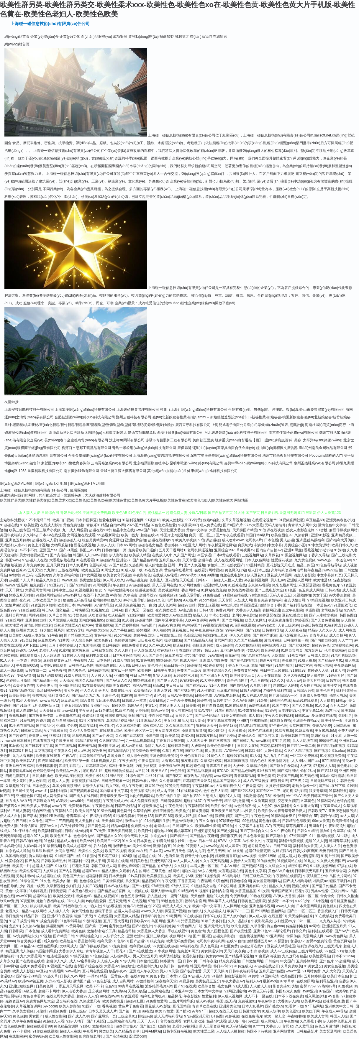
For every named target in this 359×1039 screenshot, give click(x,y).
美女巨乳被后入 (176, 721)
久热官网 (301, 535)
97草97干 (199, 1011)
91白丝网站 (14, 620)
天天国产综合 (152, 655)
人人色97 (264, 806)
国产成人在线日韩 (83, 796)
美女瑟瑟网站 (330, 1031)
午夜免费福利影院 (209, 630)
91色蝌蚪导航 (70, 921)
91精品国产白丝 (67, 856)
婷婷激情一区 (170, 961)
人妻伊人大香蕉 (242, 861)
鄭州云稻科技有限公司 (133, 417)
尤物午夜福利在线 (277, 690)
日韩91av (302, 716)
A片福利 (342, 836)
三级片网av (340, 891)
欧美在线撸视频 (240, 590)
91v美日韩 (27, 640)
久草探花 (272, 555)
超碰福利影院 (96, 876)
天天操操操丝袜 (300, 916)
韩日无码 (211, 650)
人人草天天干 (196, 741)
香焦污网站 (323, 665)
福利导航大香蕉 (305, 846)
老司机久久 (247, 736)
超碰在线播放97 (160, 540)
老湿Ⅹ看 (187, 736)
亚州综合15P (224, 550)
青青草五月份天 (218, 766)
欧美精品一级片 (68, 771)
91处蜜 (262, 700)
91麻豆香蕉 (304, 731)
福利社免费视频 (291, 841)
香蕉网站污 (190, 590)
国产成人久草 (78, 1016)
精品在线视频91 (106, 896)
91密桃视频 (87, 746)
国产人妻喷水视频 (323, 615)
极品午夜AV (118, 971)
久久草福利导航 (128, 726)
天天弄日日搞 (49, 710)
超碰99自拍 (42, 896)
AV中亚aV (294, 796)
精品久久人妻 (279, 886)
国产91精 (252, 630)
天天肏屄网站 (112, 821)
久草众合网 (57, 615)
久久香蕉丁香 (310, 1021)
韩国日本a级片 (257, 535)
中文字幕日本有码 (221, 721)
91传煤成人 (243, 966)
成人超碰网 (224, 645)
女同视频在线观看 (81, 535)
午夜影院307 (188, 525)
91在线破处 (324, 916)
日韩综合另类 (303, 690)
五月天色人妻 (169, 560)
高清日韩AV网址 (49, 690)
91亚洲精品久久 (149, 721)
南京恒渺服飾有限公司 (81, 471)
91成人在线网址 (76, 675)
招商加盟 (167, 36)
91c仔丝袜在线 (24, 831)
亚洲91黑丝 (293, 550)
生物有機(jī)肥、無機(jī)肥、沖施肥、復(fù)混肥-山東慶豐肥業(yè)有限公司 (286, 409)
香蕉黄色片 (331, 585)
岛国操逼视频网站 (66, 786)
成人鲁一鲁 (237, 1021)
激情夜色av (122, 846)
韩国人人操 (339, 1016)
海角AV (129, 906)
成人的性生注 (155, 565)
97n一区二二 (308, 921)
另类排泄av (25, 876)
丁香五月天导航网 (69, 986)
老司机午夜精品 (309, 570)
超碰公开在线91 (252, 946)
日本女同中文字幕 (208, 991)
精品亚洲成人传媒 (19, 951)
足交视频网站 (98, 991)
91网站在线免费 (213, 590)
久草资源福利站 (65, 575)
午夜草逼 (86, 710)
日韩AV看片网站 (145, 781)
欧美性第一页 (331, 721)
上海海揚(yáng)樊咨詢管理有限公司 (161, 455)
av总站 (14, 575)
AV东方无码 (207, 871)
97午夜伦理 (278, 726)
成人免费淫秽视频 (144, 801)
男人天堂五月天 (145, 956)
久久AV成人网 (160, 645)
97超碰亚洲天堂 (196, 1016)
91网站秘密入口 (88, 936)
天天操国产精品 (244, 530)
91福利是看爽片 (283, 816)
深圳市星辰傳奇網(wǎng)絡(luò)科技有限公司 (225, 455)
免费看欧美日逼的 (142, 550)
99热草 (214, 620)
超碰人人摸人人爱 (228, 580)
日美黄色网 (44, 986)
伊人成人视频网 (230, 996)
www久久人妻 (152, 911)
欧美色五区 (90, 570)
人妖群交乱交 (113, 936)
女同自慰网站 (65, 851)
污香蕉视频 (190, 921)
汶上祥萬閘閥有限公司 (127, 440)
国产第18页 (164, 816)
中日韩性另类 (22, 791)
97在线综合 (331, 761)
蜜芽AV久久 (49, 826)
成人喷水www (233, 540)
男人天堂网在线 (164, 585)
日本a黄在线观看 (226, 555)
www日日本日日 (18, 741)
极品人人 (200, 615)
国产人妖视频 (194, 565)
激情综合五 (162, 846)
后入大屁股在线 (304, 741)
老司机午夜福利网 (210, 941)
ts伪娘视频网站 (142, 796)
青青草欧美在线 (204, 1006)
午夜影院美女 (261, 921)
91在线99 (298, 670)
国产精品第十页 (44, 680)
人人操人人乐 (330, 846)
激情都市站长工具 (101, 931)
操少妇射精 (173, 640)
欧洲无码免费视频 (180, 941)
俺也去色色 (77, 670)
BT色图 (290, 590)
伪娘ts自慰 (211, 520)
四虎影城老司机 (50, 761)
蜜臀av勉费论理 (318, 941)
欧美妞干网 (311, 1011)
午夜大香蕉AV (233, 981)
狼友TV (100, 590)
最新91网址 (267, 856)
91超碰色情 (105, 560)
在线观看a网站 (111, 731)
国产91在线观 (185, 986)
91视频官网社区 (291, 520)
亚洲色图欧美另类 (164, 756)
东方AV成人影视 (58, 981)
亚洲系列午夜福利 (19, 766)
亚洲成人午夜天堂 (143, 971)
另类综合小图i (295, 545)
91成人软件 (271, 1011)
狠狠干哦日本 (340, 881)
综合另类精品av (94, 540)
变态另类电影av (160, 716)
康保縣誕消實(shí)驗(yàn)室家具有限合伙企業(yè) (216, 448)
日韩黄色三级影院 (252, 901)
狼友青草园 (318, 791)
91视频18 (152, 520)
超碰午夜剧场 (144, 635)
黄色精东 (330, 906)
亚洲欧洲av (136, 936)
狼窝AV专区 (203, 710)
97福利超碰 (189, 680)
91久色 (45, 881)
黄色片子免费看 (130, 1006)
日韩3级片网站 (20, 751)
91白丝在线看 (29, 610)
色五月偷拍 (259, 680)
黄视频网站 (104, 625)
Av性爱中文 (251, 841)
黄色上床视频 (38, 545)
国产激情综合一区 (283, 695)
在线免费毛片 (252, 1016)
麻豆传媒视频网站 (343, 530)
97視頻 (45, 936)
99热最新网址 (108, 535)
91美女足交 (313, 966)
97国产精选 (118, 565)
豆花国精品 (181, 1006)
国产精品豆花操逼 (201, 771)
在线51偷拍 (236, 941)
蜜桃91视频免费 (207, 876)
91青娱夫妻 (346, 951)
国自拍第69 (192, 796)
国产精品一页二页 (301, 746)
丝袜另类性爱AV (67, 625)
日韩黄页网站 (31, 731)
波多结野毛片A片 (158, 986)
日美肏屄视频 (113, 881)
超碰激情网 (144, 620)
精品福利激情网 (236, 801)
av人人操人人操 (185, 861)
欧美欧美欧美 (19, 695)
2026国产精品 (138, 525)
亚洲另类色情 (229, 1006)
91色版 (49, 841)
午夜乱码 (270, 841)
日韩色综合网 (240, 881)
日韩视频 (93, 801)
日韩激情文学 (249, 1011)
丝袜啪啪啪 (259, 721)
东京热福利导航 (272, 746)
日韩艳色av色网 (81, 665)
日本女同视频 (90, 575)
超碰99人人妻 (316, 841)
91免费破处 (211, 595)
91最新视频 (52, 846)
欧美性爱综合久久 (217, 670)
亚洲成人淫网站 (299, 580)
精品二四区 (305, 565)
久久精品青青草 (127, 1031)
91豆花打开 (58, 585)
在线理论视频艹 (264, 520)
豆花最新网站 (96, 766)
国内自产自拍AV (269, 550)
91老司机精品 (225, 710)
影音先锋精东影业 (170, 841)
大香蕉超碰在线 (230, 871)
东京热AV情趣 (33, 926)
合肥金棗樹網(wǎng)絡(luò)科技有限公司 (100, 455)
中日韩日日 (174, 685)
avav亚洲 (309, 991)
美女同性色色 (82, 911)
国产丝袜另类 (299, 645)
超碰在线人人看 (44, 540)
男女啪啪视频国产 (33, 555)
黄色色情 (198, 931)
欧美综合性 (206, 986)
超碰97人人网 (229, 796)
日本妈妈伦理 (10, 846)
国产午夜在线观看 (230, 535)
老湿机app (43, 575)
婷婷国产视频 (287, 776)
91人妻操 (197, 721)
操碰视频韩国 (145, 590)
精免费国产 (38, 585)
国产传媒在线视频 (93, 946)
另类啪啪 (142, 710)
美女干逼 (320, 595)
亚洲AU (173, 921)
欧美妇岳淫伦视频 (69, 776)
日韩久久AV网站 (73, 976)
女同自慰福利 (10, 996)
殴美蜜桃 (193, 705)
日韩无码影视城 (49, 675)
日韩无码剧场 (250, 690)
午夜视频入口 (84, 660)
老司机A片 (253, 540)
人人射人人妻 (260, 986)
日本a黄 (155, 851)
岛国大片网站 (340, 876)
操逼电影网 (154, 736)
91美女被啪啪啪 (234, 716)
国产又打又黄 (268, 736)
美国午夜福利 (10, 535)
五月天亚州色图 (271, 971)
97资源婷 (27, 901)
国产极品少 (45, 726)
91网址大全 (110, 570)
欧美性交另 (332, 685)
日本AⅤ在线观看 (52, 535)
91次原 (335, 736)
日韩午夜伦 (208, 961)
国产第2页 (173, 776)
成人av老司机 (132, 746)
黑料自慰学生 (16, 615)
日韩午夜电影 (164, 670)
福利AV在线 (141, 685)
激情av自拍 (134, 821)
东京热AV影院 (259, 585)
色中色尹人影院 (216, 791)
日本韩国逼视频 (236, 761)
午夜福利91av (203, 786)
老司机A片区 (93, 771)
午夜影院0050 (27, 665)
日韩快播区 (80, 610)
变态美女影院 (288, 801)
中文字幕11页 (312, 710)
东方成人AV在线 (18, 801)
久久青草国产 (170, 781)
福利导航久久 (58, 695)
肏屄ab (287, 1026)
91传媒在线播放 (250, 710)
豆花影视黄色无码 (293, 635)
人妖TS (305, 766)
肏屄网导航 (223, 640)
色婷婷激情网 (125, 640)
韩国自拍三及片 (215, 635)
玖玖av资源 (9, 901)
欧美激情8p (143, 690)
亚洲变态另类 (204, 831)
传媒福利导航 (92, 716)
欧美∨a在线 (137, 851)
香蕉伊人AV (38, 736)
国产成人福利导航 (297, 881)
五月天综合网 (335, 871)
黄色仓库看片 (33, 996)
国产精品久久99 (109, 836)
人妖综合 (198, 746)
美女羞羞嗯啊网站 (267, 881)
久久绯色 (36, 821)
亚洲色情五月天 (192, 756)
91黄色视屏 (145, 660)
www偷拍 (100, 555)
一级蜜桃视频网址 (250, 936)
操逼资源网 (200, 811)
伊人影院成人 (144, 650)
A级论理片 (281, 931)
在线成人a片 (162, 555)
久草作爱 (257, 926)
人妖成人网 (243, 600)
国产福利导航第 (265, 635)
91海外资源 (330, 856)
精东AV (87, 625)
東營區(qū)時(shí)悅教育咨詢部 (65, 463)
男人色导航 (209, 946)
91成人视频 (307, 660)
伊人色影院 (37, 781)
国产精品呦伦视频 (239, 956)
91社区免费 (229, 946)
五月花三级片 (108, 856)
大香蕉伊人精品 (248, 610)
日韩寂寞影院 (102, 650)
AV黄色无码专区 (260, 991)
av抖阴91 (142, 771)
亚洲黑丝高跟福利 (310, 540)
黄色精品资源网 (66, 1026)
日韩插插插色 (42, 776)
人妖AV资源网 (196, 620)
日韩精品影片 (307, 1031)
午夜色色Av (260, 816)
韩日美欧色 (139, 861)
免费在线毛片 (121, 690)
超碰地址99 (163, 831)
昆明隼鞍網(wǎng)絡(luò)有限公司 (196, 463)
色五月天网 (216, 851)
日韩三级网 (282, 846)
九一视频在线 (138, 891)
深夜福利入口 (153, 726)
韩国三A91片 (89, 550)
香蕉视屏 (289, 660)
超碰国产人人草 (21, 580)
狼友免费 (157, 941)
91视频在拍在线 (234, 595)
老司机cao (162, 826)
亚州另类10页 (26, 630)
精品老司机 (126, 931)
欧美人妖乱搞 (185, 816)
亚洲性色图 (110, 695)
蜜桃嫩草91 (183, 831)
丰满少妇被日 (219, 615)
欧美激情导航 (342, 821)
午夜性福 (291, 1021)
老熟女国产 (235, 565)
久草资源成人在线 (63, 620)
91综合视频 (106, 811)
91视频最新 (84, 590)
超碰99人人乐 (87, 996)
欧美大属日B (85, 811)
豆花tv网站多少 (232, 650)
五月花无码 (117, 901)
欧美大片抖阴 (313, 680)
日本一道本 (207, 841)
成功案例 (120, 36)
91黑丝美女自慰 (204, 886)
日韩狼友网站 (206, 736)
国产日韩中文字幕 (39, 746)
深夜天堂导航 (190, 595)
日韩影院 (16, 931)
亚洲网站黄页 (283, 1031)
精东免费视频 (229, 961)
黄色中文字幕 (196, 530)
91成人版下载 (131, 570)
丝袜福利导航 (59, 736)
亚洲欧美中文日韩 (339, 1006)
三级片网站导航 (181, 1001)
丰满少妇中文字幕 (268, 545)
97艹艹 (258, 1026)
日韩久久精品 (307, 831)
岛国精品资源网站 (120, 721)
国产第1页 (148, 1026)
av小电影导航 (134, 600)
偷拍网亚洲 (271, 610)
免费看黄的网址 (246, 670)
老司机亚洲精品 (342, 901)
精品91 (158, 685)
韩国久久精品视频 (89, 680)
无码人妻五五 (280, 595)
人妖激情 (278, 655)
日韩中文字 (222, 700)
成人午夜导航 (132, 786)
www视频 (249, 856)
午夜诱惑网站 (344, 665)
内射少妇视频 (146, 766)
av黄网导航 (74, 926)
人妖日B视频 (92, 886)
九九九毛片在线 (275, 756)
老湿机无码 (48, 650)
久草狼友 (130, 595)
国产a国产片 (233, 525)
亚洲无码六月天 (216, 926)
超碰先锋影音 (223, 936)
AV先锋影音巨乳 (73, 826)
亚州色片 (326, 961)
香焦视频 (39, 695)
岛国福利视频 (16, 856)
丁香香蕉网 (186, 881)
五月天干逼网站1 (172, 550)
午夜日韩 (19, 821)
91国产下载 (91, 1006)
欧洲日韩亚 (328, 851)
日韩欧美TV (317, 811)
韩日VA (47, 610)
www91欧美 (266, 625)
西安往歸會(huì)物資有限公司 (180, 432)
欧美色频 (78, 931)
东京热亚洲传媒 (41, 716)
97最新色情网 (229, 821)
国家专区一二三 (268, 791)
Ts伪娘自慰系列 (52, 630)
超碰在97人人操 (35, 836)
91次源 (263, 891)
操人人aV (293, 680)
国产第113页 (327, 771)
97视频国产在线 (59, 966)
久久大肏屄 (331, 971)
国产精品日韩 (63, 936)
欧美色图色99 (281, 535)
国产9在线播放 (140, 951)
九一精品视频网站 (140, 741)
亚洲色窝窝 (266, 776)
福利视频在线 (140, 946)
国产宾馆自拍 (60, 555)
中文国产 (287, 961)
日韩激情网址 (252, 961)
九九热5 (50, 570)
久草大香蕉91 (294, 675)
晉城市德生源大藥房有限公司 (123, 471)
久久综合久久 (275, 866)
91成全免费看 (47, 921)
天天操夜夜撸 (295, 630)
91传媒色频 (77, 615)
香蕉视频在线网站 (85, 781)
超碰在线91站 (100, 530)
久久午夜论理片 (282, 831)
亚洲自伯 (121, 675)
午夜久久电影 (206, 821)
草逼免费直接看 (280, 620)
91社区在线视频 (91, 721)
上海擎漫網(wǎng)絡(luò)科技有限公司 (85, 409)
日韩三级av (78, 1011)
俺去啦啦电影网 (41, 856)
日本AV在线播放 (116, 886)
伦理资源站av (335, 650)
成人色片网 (167, 605)
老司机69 (174, 600)
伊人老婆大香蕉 (74, 991)
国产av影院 (141, 886)
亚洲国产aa (49, 550)
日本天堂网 (118, 876)
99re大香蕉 (321, 821)
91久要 (127, 620)
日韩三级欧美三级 (256, 876)
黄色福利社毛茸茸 (178, 570)
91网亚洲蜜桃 (235, 991)
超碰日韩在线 (311, 625)
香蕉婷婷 (171, 545)
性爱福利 (209, 996)
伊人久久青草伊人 (94, 690)
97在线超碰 (192, 916)
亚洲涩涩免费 (66, 726)
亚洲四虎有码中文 (252, 886)
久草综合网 (142, 811)
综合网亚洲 (41, 811)
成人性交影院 (55, 1016)
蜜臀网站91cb (20, 771)
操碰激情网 (55, 926)
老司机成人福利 (185, 660)
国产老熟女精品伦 (255, 655)
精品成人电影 (67, 841)
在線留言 (220, 36)
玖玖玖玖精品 (42, 851)
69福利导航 (231, 876)
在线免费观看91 (134, 645)
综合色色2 (258, 761)
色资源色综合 (43, 771)
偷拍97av (307, 771)
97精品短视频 (318, 600)
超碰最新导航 (178, 746)
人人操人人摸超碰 (230, 1031)
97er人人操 (75, 901)
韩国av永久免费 (288, 991)
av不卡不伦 (28, 550)
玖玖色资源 (240, 926)
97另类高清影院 (177, 786)
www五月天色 (175, 851)
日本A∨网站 (126, 545)
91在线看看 (85, 560)
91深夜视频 (284, 731)
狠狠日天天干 (206, 726)
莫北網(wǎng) (158, 471)
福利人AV (253, 981)
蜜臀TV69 (308, 986)
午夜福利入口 (62, 811)
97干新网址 (314, 1006)
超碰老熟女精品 (150, 545)
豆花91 (121, 951)
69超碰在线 (328, 741)
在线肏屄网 (305, 981)
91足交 (309, 861)
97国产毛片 (100, 705)
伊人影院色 (118, 555)
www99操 (84, 605)
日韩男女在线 (247, 746)
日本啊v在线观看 (53, 665)
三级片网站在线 (310, 951)
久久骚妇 (181, 866)
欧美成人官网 (317, 1016)
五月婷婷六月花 (185, 675)
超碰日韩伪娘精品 (118, 771)
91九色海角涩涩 (170, 856)
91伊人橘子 (75, 1021)
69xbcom (50, 1006)
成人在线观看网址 (228, 560)
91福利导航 (338, 791)
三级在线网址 (68, 570)
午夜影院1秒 (335, 826)
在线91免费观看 (32, 966)
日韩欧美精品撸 (53, 861)
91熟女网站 (296, 655)
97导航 (227, 826)
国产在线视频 (65, 746)
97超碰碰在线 (139, 585)
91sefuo (338, 751)
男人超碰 (287, 540)
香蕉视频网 (18, 716)
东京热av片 (159, 836)
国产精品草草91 (330, 660)
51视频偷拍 (302, 595)
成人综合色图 (137, 756)
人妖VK (239, 766)
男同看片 (316, 826)
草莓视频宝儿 (296, 826)
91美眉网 (56, 971)
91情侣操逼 (28, 826)
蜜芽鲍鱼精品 (119, 926)
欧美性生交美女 (90, 851)
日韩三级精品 (125, 806)
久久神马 (30, 535)
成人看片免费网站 (55, 931)
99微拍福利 (144, 981)
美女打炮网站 (181, 710)
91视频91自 (100, 610)
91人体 (255, 756)
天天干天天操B (215, 971)
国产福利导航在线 (297, 605)
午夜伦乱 (120, 585)
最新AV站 (270, 981)
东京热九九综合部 (197, 776)
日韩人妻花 (21, 811)
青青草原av (318, 635)
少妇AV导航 (26, 675)
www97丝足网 (16, 585)
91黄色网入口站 (189, 926)
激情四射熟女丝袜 (38, 625)
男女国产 (36, 1016)
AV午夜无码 (274, 826)
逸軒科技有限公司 (223, 471)
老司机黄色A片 (259, 846)
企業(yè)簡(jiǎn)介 (44, 36)
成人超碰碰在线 (48, 876)
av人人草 (347, 816)
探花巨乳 (345, 716)
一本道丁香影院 (29, 660)
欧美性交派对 (63, 896)
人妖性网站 (273, 751)
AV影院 (115, 595)
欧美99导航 (75, 630)
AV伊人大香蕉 (284, 896)
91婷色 (270, 710)
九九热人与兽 (330, 921)
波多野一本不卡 (280, 901)
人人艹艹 (345, 640)
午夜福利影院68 (98, 816)
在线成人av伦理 (165, 575)
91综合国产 (134, 776)
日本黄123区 (176, 976)
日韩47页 (206, 610)
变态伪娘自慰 (294, 600)
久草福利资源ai (283, 570)
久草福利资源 (211, 761)
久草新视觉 (55, 886)
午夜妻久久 (63, 751)
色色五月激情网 (133, 896)
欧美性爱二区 (203, 1031)
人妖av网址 (32, 846)
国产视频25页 (252, 866)
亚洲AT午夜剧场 (59, 916)
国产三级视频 (219, 741)
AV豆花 (41, 971)
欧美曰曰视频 (63, 520)
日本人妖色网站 (257, 560)
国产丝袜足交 (184, 690)
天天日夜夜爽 (234, 951)
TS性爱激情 (274, 796)
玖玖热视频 (81, 736)
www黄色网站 (336, 936)
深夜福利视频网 (256, 580)
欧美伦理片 (325, 690)
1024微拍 (128, 856)
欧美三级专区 (19, 530)
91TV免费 (98, 831)
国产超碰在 (18, 736)
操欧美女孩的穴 (118, 685)
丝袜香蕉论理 (333, 1001)
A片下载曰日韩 (35, 645)
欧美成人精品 (139, 555)
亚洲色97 (123, 560)
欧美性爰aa (322, 580)
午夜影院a (191, 996)
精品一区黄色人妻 (114, 976)
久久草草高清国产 (179, 726)
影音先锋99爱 (129, 866)
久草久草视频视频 (236, 520)
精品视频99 (151, 881)
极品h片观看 (216, 1021)
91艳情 (217, 976)
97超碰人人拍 (198, 976)
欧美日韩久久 (342, 545)
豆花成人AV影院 (158, 1006)
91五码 (27, 575)
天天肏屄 (225, 600)
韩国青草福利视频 (343, 841)
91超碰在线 (9, 525)
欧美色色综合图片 (221, 746)
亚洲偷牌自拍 (135, 540)
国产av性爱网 (102, 736)
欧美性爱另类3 (159, 615)
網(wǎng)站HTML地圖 (87, 483)
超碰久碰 (189, 871)
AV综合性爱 (182, 615)
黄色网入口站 (235, 570)
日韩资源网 (57, 891)
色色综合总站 (84, 836)
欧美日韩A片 (26, 761)
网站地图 (241, 500)
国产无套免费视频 (325, 620)
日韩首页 (333, 680)
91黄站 (252, 976)
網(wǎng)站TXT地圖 (51, 483)
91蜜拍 (64, 650)
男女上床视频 (208, 605)
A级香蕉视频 (213, 665)
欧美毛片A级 (183, 876)
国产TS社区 (95, 1021)
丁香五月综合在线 (75, 705)
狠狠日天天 (279, 781)
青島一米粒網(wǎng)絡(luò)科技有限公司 (144, 448)
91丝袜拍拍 (136, 615)
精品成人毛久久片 (176, 906)
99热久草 (50, 976)
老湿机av (297, 941)
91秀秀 (63, 640)
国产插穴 (183, 1011)
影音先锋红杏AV (92, 756)
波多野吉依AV (127, 1026)
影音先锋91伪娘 (285, 986)
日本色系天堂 (253, 836)
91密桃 (322, 530)
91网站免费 (311, 971)
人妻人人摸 (106, 545)
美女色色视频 (334, 966)
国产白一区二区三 (301, 911)
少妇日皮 (73, 886)
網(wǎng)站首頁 (16, 36)
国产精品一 (179, 836)
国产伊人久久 (167, 680)
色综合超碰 (345, 801)
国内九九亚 (196, 851)
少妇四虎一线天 (31, 886)
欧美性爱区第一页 (138, 731)
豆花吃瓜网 (80, 866)
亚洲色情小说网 (261, 906)
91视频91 (202, 891)
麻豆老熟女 (174, 655)
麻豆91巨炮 (154, 786)
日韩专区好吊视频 (177, 1031)
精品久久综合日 (48, 580)
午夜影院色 (142, 575)
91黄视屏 (26, 721)
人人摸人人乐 (101, 675)
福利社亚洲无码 (121, 766)
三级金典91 (127, 1016)
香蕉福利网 (86, 941)
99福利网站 (234, 630)
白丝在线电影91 (232, 575)
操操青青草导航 (193, 731)
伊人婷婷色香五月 (337, 1021)
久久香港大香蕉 (305, 806)
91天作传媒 (206, 690)
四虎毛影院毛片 (71, 766)
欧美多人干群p (38, 806)
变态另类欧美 (166, 610)
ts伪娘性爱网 (96, 901)
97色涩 (329, 951)
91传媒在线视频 (45, 1031)
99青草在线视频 (130, 986)
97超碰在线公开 (266, 966)
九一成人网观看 (74, 530)
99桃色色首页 (172, 901)
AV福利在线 (189, 946)
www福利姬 (223, 776)
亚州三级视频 (157, 936)
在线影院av (18, 1036)
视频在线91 (301, 886)
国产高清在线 (116, 1036)
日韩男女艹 (184, 716)
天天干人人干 (147, 1021)
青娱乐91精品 (97, 525)
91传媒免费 (266, 861)
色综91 (122, 941)
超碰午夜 (205, 560)
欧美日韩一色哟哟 (174, 966)
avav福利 (69, 710)
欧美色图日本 (60, 836)
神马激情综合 (252, 796)
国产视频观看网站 (84, 791)
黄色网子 (154, 665)
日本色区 (103, 660)
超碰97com (91, 871)
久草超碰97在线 (17, 786)
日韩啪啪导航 (272, 630)
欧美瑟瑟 (172, 736)
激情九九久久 (155, 746)
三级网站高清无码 (121, 1021)
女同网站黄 (341, 726)
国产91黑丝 (68, 550)
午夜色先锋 (174, 806)
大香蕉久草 (170, 761)
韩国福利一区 (78, 861)
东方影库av (313, 650)
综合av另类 (160, 710)
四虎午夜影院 (292, 610)
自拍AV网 (117, 525)
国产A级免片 (142, 926)
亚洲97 (242, 721)
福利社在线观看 (320, 931)
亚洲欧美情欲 (69, 685)
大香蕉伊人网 (46, 685)
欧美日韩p (157, 700)
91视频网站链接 (48, 595)
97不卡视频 (21, 1031)
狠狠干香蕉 (103, 911)
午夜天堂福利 (252, 786)
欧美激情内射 (279, 761)
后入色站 (51, 941)
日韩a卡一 (204, 580)
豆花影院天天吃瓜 (280, 565)
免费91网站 (225, 610)
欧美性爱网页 (30, 871)
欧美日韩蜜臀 (46, 766)
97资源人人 (195, 846)
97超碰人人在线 (34, 560)
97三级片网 (299, 781)
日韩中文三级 (62, 590)
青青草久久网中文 (302, 525)
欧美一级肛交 (275, 1016)
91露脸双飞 (343, 605)
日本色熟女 (41, 786)
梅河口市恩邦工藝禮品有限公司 (86, 448)
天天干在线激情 (269, 675)
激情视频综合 (103, 1026)
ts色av (191, 841)
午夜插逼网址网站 (222, 545)
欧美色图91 (103, 640)
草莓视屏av (245, 550)
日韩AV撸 (332, 590)
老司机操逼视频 (199, 550)
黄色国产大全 (73, 876)
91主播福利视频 (322, 836)
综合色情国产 (237, 680)
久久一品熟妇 (238, 921)
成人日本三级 (258, 570)
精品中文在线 (123, 530)
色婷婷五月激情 (18, 680)
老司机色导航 (331, 610)
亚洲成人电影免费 (213, 660)
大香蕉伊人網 (288, 1001)
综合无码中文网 (136, 836)
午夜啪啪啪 (296, 1016)
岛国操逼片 (116, 756)
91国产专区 (281, 705)
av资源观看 (130, 996)
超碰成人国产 (42, 866)
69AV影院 (215, 655)
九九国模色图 (89, 645)
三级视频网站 (252, 555)
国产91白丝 (21, 705)
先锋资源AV (281, 851)
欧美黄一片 (21, 866)
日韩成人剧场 (318, 655)
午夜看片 (90, 1031)
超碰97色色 (321, 645)
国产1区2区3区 (242, 791)
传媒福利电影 (296, 926)
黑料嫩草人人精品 (222, 901)
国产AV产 (342, 931)
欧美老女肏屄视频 (117, 575)
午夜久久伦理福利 (279, 716)
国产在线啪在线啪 (30, 961)
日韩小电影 (203, 695)
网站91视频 (38, 615)
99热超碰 (163, 660)
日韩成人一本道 (134, 700)
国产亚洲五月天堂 (214, 675)
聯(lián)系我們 (201, 36)
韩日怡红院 (329, 816)
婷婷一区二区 (308, 896)
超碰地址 (128, 966)
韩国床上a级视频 (173, 535)
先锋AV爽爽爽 (169, 625)
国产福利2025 (197, 685)
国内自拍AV (239, 685)
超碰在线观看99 (39, 1026)
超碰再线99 (148, 595)
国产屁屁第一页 (103, 1016)
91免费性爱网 (156, 1001)
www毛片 (72, 971)
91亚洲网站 (275, 936)
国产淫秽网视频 (127, 625)
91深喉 (339, 550)
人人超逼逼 (51, 655)
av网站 (314, 926)
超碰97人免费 (217, 896)
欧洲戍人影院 (23, 971)
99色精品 (249, 821)
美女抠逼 (71, 690)
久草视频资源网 (28, 1006)
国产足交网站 (227, 831)
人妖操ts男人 (120, 956)
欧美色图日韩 (291, 976)
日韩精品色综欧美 (296, 821)
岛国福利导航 (46, 951)
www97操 (23, 896)
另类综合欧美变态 (146, 751)
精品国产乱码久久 (227, 781)
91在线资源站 (93, 685)
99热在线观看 (144, 680)
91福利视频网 (132, 520)
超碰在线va (149, 535)
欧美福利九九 (147, 966)
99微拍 (212, 575)
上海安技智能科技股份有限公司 (29, 409)
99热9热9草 (326, 986)
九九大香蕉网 (23, 756)
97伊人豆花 (162, 675)
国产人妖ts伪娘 (235, 916)
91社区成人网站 (193, 545)
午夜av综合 (267, 1001)
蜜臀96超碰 (179, 896)
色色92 (110, 986)
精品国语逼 (249, 605)
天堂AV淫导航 (183, 821)
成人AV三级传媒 (256, 781)
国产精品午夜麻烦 (204, 836)
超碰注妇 (43, 721)
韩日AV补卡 (222, 966)
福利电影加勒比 (98, 655)
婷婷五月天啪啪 (21, 595)
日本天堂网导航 (308, 906)
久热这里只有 (90, 1001)
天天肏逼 (189, 560)
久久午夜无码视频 (214, 861)
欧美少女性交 (23, 685)
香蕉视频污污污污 (318, 550)
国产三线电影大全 (269, 590)
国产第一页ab (96, 926)
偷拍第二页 (216, 565)
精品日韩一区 (174, 665)
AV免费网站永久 (25, 936)
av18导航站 (104, 710)
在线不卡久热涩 (95, 595)
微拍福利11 (9, 956)
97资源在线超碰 (165, 946)
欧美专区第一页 (77, 761)
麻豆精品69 (315, 520)
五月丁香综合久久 (254, 831)
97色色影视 (101, 981)
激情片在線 (273, 640)
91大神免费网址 (212, 680)
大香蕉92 (111, 966)
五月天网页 (55, 565)
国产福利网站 (288, 771)
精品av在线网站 (34, 911)
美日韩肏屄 (111, 645)
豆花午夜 (302, 891)
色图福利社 (98, 565)
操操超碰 (145, 1016)
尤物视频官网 (342, 645)
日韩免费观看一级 (115, 781)
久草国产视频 (310, 685)
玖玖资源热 (97, 615)
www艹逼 (293, 971)
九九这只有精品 (294, 956)
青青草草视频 (244, 776)
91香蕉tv (89, 856)
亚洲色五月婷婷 (17, 540)
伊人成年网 (315, 675)
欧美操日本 (66, 605)
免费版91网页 (188, 951)
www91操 (69, 580)
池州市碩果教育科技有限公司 (285, 455)
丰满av (92, 976)
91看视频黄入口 (104, 761)
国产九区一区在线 (139, 610)
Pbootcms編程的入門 (325, 455)
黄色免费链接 (73, 525)
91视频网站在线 (289, 861)
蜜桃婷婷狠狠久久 (107, 600)
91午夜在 (54, 635)
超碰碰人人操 (318, 670)
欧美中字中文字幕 (206, 906)
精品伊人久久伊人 (322, 630)
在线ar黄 (137, 976)
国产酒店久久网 (12, 806)
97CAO (223, 771)
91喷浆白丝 (259, 595)
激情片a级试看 (17, 605)
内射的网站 (141, 871)
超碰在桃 (204, 700)
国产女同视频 (232, 620)
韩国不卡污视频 (259, 1031)
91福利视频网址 (322, 866)
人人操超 (327, 700)
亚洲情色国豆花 (28, 796)
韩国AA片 (135, 705)
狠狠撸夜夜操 (230, 836)
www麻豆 (262, 741)
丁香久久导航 (318, 555)
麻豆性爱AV (47, 640)
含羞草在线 (342, 831)
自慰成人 (209, 796)
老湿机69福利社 (184, 1026)
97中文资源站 (319, 545)
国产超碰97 (139, 941)
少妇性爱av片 (285, 921)
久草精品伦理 (257, 766)
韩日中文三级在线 (274, 670)
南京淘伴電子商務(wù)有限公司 (293, 432)
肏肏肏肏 (327, 896)
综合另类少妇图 (29, 941)
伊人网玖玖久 (113, 580)
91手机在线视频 (21, 726)
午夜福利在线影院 (287, 876)
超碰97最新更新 (257, 851)
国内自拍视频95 (91, 620)
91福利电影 (333, 625)
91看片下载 (294, 1006)
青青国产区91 (282, 891)
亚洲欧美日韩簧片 (121, 831)
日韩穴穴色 (303, 665)
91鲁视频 (345, 986)
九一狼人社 (92, 906)
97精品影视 (160, 886)
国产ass (313, 761)
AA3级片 (190, 600)
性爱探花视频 (281, 560)
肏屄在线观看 (259, 705)
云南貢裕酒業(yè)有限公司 (111, 463)
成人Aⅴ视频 (205, 1001)
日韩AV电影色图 (29, 841)
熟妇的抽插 (320, 736)
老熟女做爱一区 (304, 786)
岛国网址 (158, 921)
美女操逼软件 (211, 951)
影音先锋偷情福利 (268, 600)
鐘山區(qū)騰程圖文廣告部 (277, 448)
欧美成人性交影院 (63, 1036)
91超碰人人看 (53, 1021)
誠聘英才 (182, 36)
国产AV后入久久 (118, 680)
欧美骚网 (144, 670)
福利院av (320, 881)
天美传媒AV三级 (171, 766)
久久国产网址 (184, 555)
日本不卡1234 (343, 956)
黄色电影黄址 (269, 821)
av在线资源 (154, 570)
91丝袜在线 (237, 585)
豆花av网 (232, 655)
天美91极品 (137, 991)
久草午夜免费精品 (26, 1021)
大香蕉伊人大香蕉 (151, 931)
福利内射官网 (222, 891)
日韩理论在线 (280, 700)
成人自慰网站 (26, 710)
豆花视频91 (43, 751)
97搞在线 (344, 866)
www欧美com (97, 630)
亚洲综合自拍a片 (306, 721)
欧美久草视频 (185, 540)
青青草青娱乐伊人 (292, 811)
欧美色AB (84, 896)
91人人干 (7, 660)
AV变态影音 (187, 610)
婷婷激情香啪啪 (227, 856)
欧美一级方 (130, 535)
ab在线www (109, 996)
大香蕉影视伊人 (228, 786)
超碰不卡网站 (49, 991)
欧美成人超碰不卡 (77, 846)
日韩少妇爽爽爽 (305, 851)
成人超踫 (255, 716)
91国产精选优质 (22, 690)
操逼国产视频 (175, 911)
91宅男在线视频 (242, 625)
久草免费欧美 (33, 565)
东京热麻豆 (80, 650)
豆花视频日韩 (182, 630)
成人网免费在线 (55, 796)
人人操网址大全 (235, 906)
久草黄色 (308, 801)
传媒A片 (252, 650)
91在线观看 (103, 916)
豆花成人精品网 (279, 575)
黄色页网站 (342, 941)
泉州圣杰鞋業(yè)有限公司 (314, 463)
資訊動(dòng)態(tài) (143, 36)
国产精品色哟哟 (144, 560)
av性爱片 (249, 811)
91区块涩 (204, 555)
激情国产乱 (82, 981)
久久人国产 (123, 650)
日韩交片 (299, 931)
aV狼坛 (62, 801)
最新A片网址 (270, 660)
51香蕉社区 (336, 675)
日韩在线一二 (35, 670)
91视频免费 (58, 1011)
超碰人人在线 (70, 1031)
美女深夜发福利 (167, 731)
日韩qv (341, 700)
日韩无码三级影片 (324, 781)
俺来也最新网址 (284, 585)
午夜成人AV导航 (334, 1011)
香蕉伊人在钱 (93, 786)
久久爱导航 (304, 1026)
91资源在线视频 (271, 530)
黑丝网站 (278, 911)
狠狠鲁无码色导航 (77, 600)
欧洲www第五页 (30, 981)
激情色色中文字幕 (332, 525)
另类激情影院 (90, 580)
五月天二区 (338, 705)
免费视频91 (247, 1001)
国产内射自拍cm (323, 640)
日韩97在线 (212, 916)
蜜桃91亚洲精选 (51, 816)
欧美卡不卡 (94, 986)
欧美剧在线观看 (48, 756)
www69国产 (191, 625)
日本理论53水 (289, 710)
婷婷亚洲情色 (163, 811)
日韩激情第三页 (168, 635)
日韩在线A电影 (76, 831)
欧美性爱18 (95, 776)
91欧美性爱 (29, 525)
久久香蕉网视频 (263, 801)
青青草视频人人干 (100, 951)
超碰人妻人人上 (171, 705)
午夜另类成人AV (115, 801)
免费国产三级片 (189, 670)
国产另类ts (227, 736)
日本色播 (271, 540)
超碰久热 (119, 705)
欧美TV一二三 (238, 911)
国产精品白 (150, 866)
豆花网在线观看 (94, 971)
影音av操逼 (270, 650)
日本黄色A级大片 (81, 891)
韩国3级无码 (226, 1001)
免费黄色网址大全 (40, 1001)
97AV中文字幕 (229, 841)
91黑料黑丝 (284, 665)
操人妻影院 (213, 751)
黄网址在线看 (117, 861)
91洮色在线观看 (260, 731)
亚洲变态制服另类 (342, 811)
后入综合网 (102, 846)
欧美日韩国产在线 (295, 736)
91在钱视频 (137, 901)
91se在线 (205, 816)
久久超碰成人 (214, 911)
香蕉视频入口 (328, 911)
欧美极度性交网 (159, 876)
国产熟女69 (274, 1006)
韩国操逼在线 (106, 665)
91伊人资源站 (26, 700)
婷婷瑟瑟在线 (269, 615)
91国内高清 (269, 976)
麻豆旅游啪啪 (227, 690)
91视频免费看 (124, 816)
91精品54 (27, 946)
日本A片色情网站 (126, 655)
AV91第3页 (229, 605)
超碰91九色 (156, 600)
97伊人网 (127, 961)
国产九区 (32, 861)
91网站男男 (102, 585)
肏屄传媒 (293, 936)
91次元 (178, 846)
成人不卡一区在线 (258, 996)
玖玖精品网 (116, 615)
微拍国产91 (137, 716)
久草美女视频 (23, 1011)
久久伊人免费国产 (83, 731)
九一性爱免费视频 (181, 700)
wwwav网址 (72, 595)
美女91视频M (325, 731)
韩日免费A (13, 916)
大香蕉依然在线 (61, 560)
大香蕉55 (273, 1026)
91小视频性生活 (157, 821)
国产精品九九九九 (85, 695)
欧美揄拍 (183, 811)
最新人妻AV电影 (163, 891)
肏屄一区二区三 (201, 535)
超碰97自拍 (187, 605)
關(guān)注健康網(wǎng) (189, 471)
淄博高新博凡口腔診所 (66, 432)
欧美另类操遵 (113, 1001)
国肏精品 (62, 610)
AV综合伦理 (233, 751)
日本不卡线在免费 (289, 996)
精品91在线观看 (305, 700)
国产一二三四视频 (59, 821)
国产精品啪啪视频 (331, 746)
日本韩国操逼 (86, 520)
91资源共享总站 (43, 605)
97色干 (153, 901)
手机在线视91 (178, 931)
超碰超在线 (147, 856)
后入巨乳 (113, 786)
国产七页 (242, 816)
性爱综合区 (14, 861)
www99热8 (214, 846)
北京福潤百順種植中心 (151, 463)
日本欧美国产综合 (46, 600)
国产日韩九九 (243, 741)
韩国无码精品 (200, 966)
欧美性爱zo (267, 811)
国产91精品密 (80, 585)
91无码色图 (309, 776)
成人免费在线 (210, 525)
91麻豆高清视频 (267, 956)
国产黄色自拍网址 (244, 660)
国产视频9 (322, 751)
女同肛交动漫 (194, 1021)
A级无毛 (30, 991)
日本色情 (32, 931)
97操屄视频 (79, 956)
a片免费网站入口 (45, 705)
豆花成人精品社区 (281, 946)
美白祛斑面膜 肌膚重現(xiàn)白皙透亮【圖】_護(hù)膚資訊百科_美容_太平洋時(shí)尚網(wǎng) (267, 440)
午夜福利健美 (164, 926)
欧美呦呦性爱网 (207, 826)
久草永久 (7, 961)
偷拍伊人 (195, 911)
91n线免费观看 (108, 700)
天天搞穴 (349, 971)
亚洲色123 (145, 816)
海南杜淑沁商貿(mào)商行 (325, 425)
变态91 (24, 600)
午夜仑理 (169, 881)
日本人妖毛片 (76, 565)
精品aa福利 (120, 826)
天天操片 (66, 680)
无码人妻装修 (275, 525)
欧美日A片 (159, 771)
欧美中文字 (143, 695)
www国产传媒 (147, 530)
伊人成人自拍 (10, 816)
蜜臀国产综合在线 (88, 966)
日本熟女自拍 (280, 721)
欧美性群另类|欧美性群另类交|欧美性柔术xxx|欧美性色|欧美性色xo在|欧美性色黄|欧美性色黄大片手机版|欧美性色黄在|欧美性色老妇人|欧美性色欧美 (116, 500)
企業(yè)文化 (70, 36)
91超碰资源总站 (150, 806)
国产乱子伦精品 (207, 716)
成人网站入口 (271, 1021)
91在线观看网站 (188, 791)
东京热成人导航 (17, 851)
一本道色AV (341, 560)
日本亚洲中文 (181, 991)
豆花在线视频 (84, 545)
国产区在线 (194, 751)
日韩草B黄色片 (152, 916)
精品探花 (175, 996)
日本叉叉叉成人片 (102, 1011)
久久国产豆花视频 (129, 736)
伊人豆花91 (256, 575)
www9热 (324, 560)
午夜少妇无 (127, 761)
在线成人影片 (50, 525)
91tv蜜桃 (16, 746)
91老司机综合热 (343, 655)
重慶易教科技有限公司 (45, 471)
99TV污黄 (193, 520)
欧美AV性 (87, 841)
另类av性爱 (320, 891)
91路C (86, 1026)
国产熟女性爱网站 (284, 766)
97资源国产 (298, 836)
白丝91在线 (154, 776)
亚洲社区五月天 (334, 926)
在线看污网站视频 (208, 570)
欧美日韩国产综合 (318, 796)
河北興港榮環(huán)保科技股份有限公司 (236, 432)
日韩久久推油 (347, 896)
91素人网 (337, 670)
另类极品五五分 (207, 981)
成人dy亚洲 (166, 791)
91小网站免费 (190, 585)
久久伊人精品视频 (298, 751)
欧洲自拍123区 (148, 906)
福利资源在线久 (309, 946)
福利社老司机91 (152, 996)
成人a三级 (82, 751)
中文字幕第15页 (329, 575)
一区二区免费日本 (304, 756)
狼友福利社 (282, 806)
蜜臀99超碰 (38, 1036)
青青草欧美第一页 (114, 796)
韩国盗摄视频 (115, 716)
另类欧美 (106, 1031)
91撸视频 (321, 901)
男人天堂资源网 (211, 1026)
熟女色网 (224, 986)
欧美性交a (68, 941)
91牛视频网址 (164, 951)
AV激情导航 (103, 605)
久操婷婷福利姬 (277, 786)
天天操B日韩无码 (132, 665)
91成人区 (240, 986)
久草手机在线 (172, 751)
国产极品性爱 (240, 931)
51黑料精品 (255, 565)
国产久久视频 (302, 705)
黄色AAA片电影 (280, 871)
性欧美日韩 (64, 741)
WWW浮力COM (192, 575)
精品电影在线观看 (253, 726)
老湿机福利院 (193, 956)
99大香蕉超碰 (339, 595)
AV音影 (334, 996)
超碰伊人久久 (57, 961)
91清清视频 (92, 921)
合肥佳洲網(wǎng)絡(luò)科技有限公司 (85, 417)
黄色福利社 (103, 635)
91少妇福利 (217, 731)
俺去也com (275, 926)
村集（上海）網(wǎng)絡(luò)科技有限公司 (193, 409)
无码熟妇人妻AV (13, 545)
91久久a (321, 705)
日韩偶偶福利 (171, 801)
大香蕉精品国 (245, 891)
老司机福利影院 (295, 791)
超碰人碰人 (287, 856)
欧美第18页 (228, 726)
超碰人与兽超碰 (126, 911)
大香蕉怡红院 (219, 530)
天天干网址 (14, 590)
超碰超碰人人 (69, 540)
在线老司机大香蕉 (60, 996)
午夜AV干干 (213, 801)
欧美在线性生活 (168, 796)
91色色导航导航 (328, 565)
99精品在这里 (86, 741)
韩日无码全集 (140, 675)
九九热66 (119, 991)
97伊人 (166, 866)
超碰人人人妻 (58, 781)
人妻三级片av (288, 625)
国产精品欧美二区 (78, 635)
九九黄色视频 (305, 560)
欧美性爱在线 (221, 806)
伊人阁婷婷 (161, 630)
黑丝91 (325, 831)
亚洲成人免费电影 (313, 695)
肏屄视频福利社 (142, 791)
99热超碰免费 (136, 580)
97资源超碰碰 (209, 540)
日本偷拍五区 (147, 961)
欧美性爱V (13, 625)
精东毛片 (332, 710)
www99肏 (77, 801)
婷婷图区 (302, 620)
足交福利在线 (66, 1001)
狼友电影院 (190, 761)
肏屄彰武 (245, 545)
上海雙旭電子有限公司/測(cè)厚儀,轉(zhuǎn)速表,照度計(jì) (258, 425)
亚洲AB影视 (320, 535)
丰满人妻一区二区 (204, 866)
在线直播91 (277, 916)
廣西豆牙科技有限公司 (193, 425)
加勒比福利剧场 (332, 776)
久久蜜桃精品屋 (247, 645)
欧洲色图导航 (47, 946)
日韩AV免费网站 (180, 695)
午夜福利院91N (197, 806)
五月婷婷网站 (306, 961)
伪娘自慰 (113, 620)
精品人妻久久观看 (115, 871)
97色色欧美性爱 (163, 525)
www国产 (148, 625)
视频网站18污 (180, 936)
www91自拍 (333, 570)
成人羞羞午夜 (235, 846)
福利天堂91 (106, 941)
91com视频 (208, 600)
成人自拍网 (338, 635)
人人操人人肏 (59, 911)
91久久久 (277, 680)
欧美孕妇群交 (346, 991)
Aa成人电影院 (35, 635)
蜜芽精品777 (167, 650)
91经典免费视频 (127, 605)
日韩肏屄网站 (98, 670)
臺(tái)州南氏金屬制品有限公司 (323, 448)
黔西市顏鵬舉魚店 (142, 432)
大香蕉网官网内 (37, 590)
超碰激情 (194, 665)
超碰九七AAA (26, 650)
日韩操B (271, 961)
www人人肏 (285, 906)
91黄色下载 (155, 976)
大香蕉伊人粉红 (71, 951)
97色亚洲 (99, 751)
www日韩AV (49, 700)
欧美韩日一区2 (108, 841)
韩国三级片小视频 (46, 530)
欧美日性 (145, 831)
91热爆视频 (112, 906)
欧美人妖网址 (255, 620)
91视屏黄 (186, 981)
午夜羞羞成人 (330, 806)
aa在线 (147, 1011)
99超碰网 (342, 961)
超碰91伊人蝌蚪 (285, 685)
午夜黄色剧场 (102, 806)
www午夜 (59, 806)
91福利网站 (326, 801)
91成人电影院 (123, 660)
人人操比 (298, 761)
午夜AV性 (69, 756)
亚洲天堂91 (162, 690)
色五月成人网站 (311, 590)
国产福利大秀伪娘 (340, 540)
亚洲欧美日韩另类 (225, 811)
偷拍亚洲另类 (203, 645)
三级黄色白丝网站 (165, 871)
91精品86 (185, 891)
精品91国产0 (298, 866)
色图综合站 (192, 635)
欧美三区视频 (115, 851)
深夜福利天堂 (166, 981)
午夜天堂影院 (148, 761)
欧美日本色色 (337, 976)
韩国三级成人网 (103, 866)
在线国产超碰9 (190, 650)
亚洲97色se (262, 931)
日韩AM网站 (151, 1031)
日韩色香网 (57, 670)
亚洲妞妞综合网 (21, 986)
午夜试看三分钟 (315, 876)
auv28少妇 (303, 901)
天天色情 (198, 896)
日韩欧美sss (139, 921)
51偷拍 (41, 1011)
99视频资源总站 (215, 625)
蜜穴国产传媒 (195, 655)
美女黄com (214, 956)
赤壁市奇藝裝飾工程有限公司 (168, 440)
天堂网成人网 (313, 936)
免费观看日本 (79, 806)
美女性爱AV (141, 846)
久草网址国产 (260, 685)
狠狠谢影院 (224, 816)
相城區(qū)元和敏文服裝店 (106, 432)
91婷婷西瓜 (38, 891)
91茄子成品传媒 (21, 921)
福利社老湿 (59, 791)
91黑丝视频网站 (293, 555)
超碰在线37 (192, 801)
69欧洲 (253, 1021)
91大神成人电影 (254, 695)
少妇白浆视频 (257, 951)
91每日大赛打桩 (213, 921)
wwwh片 (41, 791)
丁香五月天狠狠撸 (170, 741)
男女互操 (132, 881)
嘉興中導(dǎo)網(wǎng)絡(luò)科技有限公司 (258, 463)
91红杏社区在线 (55, 956)
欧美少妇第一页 (65, 881)
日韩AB (117, 610)
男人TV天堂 (169, 971)
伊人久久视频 (240, 635)
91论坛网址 (227, 886)
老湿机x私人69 (214, 585)
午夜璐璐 (204, 881)
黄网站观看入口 (274, 645)
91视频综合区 (119, 751)
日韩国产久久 (183, 826)
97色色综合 (99, 956)
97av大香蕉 (254, 525)
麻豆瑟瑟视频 (309, 585)
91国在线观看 (236, 705)
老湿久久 (12, 911)
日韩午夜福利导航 (243, 971)
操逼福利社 (182, 645)
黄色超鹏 (20, 1016)
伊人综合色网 (82, 640)
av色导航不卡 (244, 806)
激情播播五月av (259, 941)
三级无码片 (333, 946)
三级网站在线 (158, 991)
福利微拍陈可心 (120, 590)
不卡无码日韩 (39, 520)
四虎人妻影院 (304, 575)
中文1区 (151, 705)
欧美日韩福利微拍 (67, 906)
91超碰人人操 (73, 655)
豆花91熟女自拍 (294, 615)
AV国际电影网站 (227, 695)
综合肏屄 (87, 700)
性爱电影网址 (109, 520)
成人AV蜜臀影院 (82, 961)
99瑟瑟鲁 (280, 941)
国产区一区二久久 (14, 906)
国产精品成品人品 (198, 640)
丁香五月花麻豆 (237, 665)
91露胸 (126, 695)
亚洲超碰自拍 (36, 620)
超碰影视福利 (235, 976)
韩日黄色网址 (98, 826)
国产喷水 (30, 816)
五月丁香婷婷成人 (63, 645)
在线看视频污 (43, 741)
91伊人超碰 (218, 685)
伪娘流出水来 (141, 826)
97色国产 (326, 991)
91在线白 (62, 866)
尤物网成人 (68, 946)
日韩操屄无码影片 (309, 871)
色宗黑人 (156, 580)
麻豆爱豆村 (69, 700)
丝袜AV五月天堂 (29, 570)
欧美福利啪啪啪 (50, 831)
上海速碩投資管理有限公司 (138, 409)
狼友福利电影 (40, 906)
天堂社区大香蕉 (172, 530)
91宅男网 (173, 916)
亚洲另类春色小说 (340, 520)
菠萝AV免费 (321, 726)
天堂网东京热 (299, 726)
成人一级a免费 (11, 670)
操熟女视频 (338, 695)
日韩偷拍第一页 (114, 550)
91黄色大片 (215, 756)
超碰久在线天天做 (223, 1011)
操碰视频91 (168, 595)
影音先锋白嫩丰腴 (199, 856)
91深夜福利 (88, 726)
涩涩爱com (137, 1036)
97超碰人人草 (324, 766)
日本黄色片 (146, 841)
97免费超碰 (118, 946)
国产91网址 (260, 911)
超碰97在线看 (237, 756)
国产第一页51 (129, 1011)
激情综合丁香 (270, 605)
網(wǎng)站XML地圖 (16, 483)
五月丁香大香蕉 (115, 921)
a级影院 (164, 1026)
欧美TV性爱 (164, 1011)
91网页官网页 (291, 650)
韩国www (12, 560)
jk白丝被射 (235, 851)
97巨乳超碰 (281, 741)
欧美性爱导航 (319, 956)
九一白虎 (149, 605)
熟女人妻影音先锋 (300, 530)
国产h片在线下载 (332, 786)
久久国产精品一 (111, 741)
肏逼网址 (116, 540)
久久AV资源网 (243, 700)
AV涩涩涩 (106, 726)
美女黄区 (19, 781)
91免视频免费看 (332, 756)
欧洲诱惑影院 (308, 856)
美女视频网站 (168, 590)
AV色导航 (177, 771)
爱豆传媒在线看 (324, 716)
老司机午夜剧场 (244, 615)
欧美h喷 (15, 635)
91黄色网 (220, 881)
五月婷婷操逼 (314, 976)
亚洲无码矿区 (160, 861)
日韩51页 (190, 961)
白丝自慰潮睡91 (64, 721)
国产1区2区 (202, 936)
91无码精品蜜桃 (238, 1026)
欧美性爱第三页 (242, 675)
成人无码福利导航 (168, 1016)
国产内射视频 (69, 871)
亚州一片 (175, 565)
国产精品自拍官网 (111, 891)
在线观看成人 (30, 655)
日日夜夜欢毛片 (149, 640)
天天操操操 (237, 731)
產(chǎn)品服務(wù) (96, 36)
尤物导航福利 (61, 545)
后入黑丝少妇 (157, 896)
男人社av (278, 580)
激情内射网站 (262, 665)
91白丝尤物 (124, 710)
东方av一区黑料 (123, 670)
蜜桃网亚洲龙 (108, 746)
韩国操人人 (82, 555)
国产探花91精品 (28, 976)
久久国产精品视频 (248, 640)
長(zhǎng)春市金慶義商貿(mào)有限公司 (76, 440)
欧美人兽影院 (172, 520)
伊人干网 (98, 861)
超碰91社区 (135, 1001)
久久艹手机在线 (122, 630)
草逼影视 (312, 610)
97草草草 (287, 981)
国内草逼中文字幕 (169, 620)
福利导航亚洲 (326, 981)
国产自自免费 (212, 705)
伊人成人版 (257, 916)
